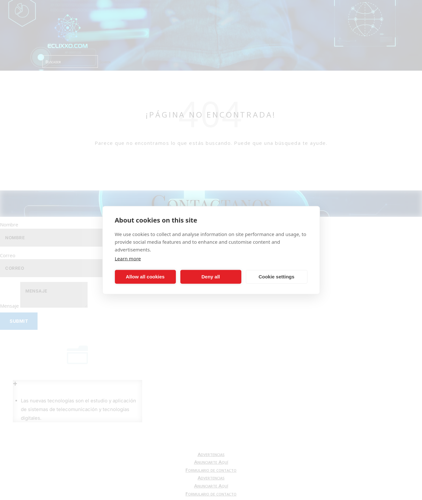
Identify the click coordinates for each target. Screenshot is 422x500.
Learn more (128, 258)
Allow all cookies (145, 276)
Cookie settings (277, 276)
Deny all (211, 276)
